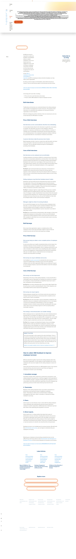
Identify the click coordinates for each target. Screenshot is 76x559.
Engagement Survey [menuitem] (31, 505)
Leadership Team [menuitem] (31, 543)
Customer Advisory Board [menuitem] (68, 506)
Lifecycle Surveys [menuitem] (31, 507)
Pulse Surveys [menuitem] (31, 509)
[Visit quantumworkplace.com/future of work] (9, 527)
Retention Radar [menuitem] (31, 512)
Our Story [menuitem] (32, 540)
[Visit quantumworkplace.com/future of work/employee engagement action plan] (41, 459)
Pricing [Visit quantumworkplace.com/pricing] (11, 26)
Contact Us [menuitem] (32, 553)
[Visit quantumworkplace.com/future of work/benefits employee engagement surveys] (56, 459)
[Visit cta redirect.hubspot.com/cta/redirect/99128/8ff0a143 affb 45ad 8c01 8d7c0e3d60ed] (40, 444)
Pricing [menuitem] (23, 511)
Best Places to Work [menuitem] (50, 527)
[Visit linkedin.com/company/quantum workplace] (9, 515)
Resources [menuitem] (23, 529)
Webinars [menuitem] (23, 540)
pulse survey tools (35, 260)
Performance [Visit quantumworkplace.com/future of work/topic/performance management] (41, 484)
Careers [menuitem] (32, 530)
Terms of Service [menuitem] (40, 532)
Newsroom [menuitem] (32, 546)
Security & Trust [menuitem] (40, 534)
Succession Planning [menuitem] (50, 513)
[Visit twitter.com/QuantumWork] (7, 519)
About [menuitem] (32, 527)
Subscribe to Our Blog (22, 47)
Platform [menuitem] (23, 501)
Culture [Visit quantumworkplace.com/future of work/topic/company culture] (41, 488)
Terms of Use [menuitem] (40, 530)
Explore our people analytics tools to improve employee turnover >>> (39, 345)
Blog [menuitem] (23, 534)
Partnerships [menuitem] (30, 549)
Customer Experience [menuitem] (68, 504)
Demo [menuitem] (23, 506)
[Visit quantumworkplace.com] (6, 17)
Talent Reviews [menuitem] (49, 512)
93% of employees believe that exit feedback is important (28, 76)
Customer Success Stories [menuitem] (68, 502)
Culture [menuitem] (32, 535)
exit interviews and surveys (31, 428)
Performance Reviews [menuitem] (41, 518)
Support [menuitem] (41, 527)
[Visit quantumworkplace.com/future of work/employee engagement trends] (26, 459)
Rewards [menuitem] (60, 507)
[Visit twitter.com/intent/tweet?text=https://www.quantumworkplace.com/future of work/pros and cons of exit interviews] (12, 57)
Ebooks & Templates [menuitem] (22, 536)
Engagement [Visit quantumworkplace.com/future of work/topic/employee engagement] (41, 480)
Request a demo (18, 22)
